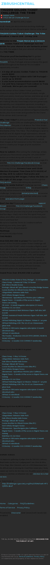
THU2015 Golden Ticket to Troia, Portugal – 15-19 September (25, 280)
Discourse (16, 513)
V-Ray (28, 188)
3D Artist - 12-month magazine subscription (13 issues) (22, 305)
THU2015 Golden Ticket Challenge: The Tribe (19, 11)
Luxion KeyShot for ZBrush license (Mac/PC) (19, 290)
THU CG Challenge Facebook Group (23, 163)
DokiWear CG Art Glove (11, 308)
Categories (13, 503)
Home (3, 503)
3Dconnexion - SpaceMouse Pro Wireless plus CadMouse (23, 298)
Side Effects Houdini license (12, 285)
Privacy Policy (23, 508)
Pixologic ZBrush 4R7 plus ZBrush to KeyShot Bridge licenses (25, 287)
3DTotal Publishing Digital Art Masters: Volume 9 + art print (24, 320)
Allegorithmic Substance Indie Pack (15, 292)
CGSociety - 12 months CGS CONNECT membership (22, 341)
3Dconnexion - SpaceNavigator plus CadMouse (19, 428)
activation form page (14, 199)
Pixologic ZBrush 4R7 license (13, 364)
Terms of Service (7, 508)
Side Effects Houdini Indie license (14, 361)
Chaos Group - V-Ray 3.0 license (14, 356)
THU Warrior (5, 125)
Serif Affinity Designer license (13, 295)
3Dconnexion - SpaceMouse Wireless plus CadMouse (21, 372)
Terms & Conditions (26, 556)
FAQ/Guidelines (27, 503)
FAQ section (5, 182)
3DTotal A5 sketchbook (10, 333)
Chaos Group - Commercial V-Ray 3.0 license (19, 282)
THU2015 (3, 62)
